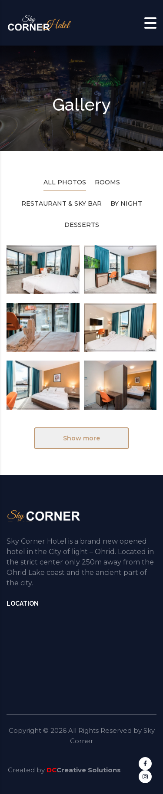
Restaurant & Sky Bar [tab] (61, 203)
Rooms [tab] (107, 182)
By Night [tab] (126, 203)
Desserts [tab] (81, 225)
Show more (81, 438)
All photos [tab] (64, 182)
